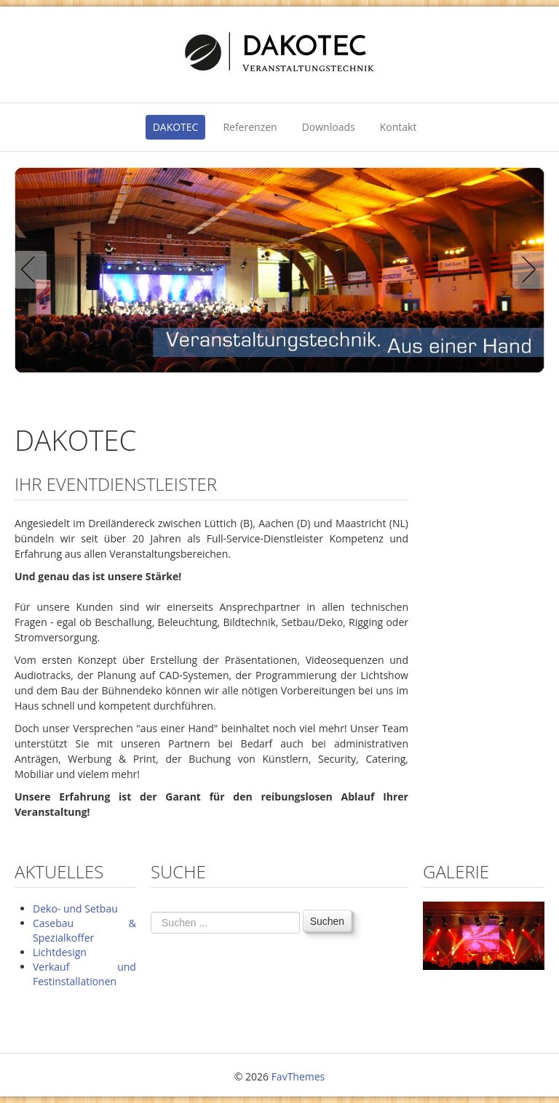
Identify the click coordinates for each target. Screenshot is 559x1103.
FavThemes (298, 1076)
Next (525, 270)
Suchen (327, 921)
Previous (33, 270)
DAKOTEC (176, 127)
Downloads (328, 127)
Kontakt (398, 127)
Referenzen (250, 127)
